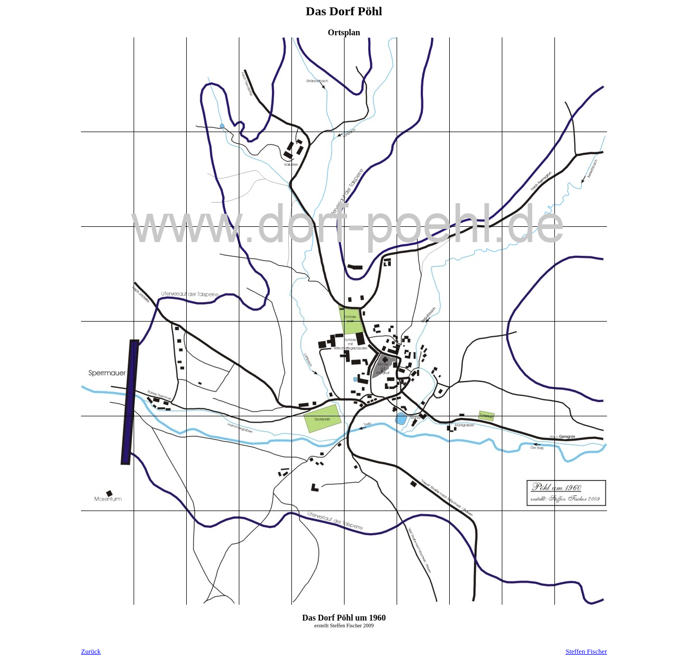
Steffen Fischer (586, 651)
